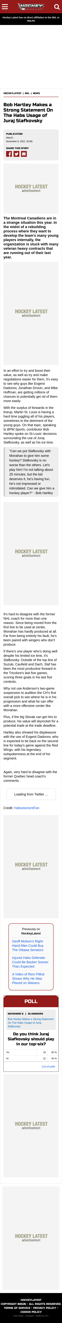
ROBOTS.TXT (42, 1316)
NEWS (36, 93)
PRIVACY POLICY (44, 1308)
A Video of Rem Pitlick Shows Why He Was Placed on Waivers (28, 978)
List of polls (48, 1066)
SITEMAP (29, 1316)
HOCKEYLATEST (12, 93)
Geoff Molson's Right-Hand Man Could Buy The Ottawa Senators (28, 945)
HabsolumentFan (26, 808)
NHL (27, 93)
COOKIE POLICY (31, 1312)
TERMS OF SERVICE (17, 1308)
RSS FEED (18, 1316)
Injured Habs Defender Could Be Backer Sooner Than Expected (30, 962)
